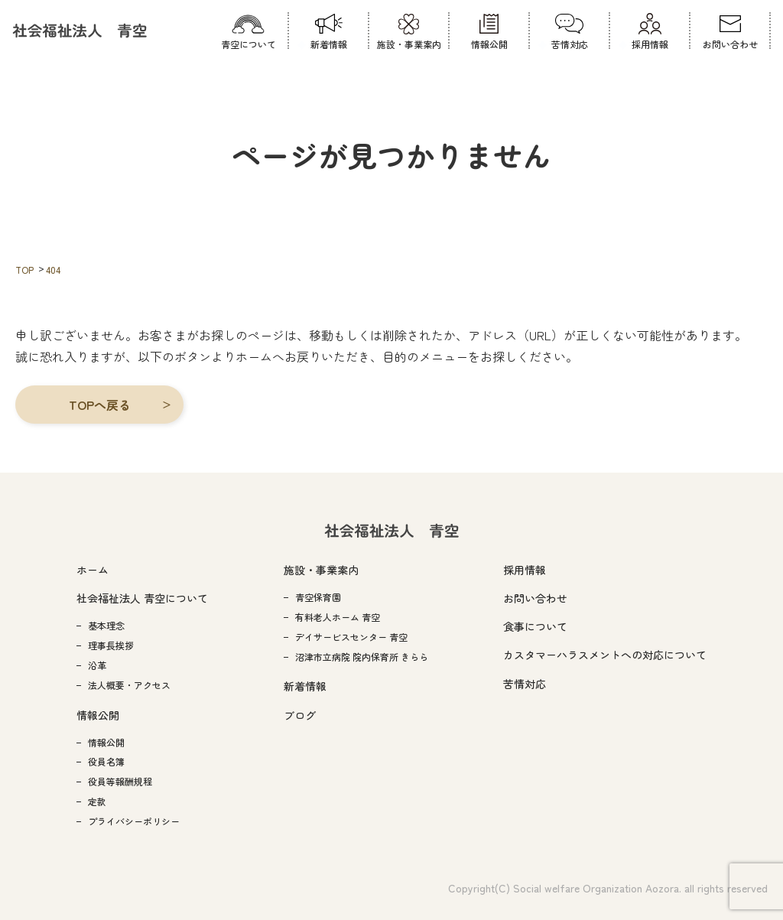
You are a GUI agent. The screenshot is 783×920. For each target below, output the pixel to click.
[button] (99, 404)
